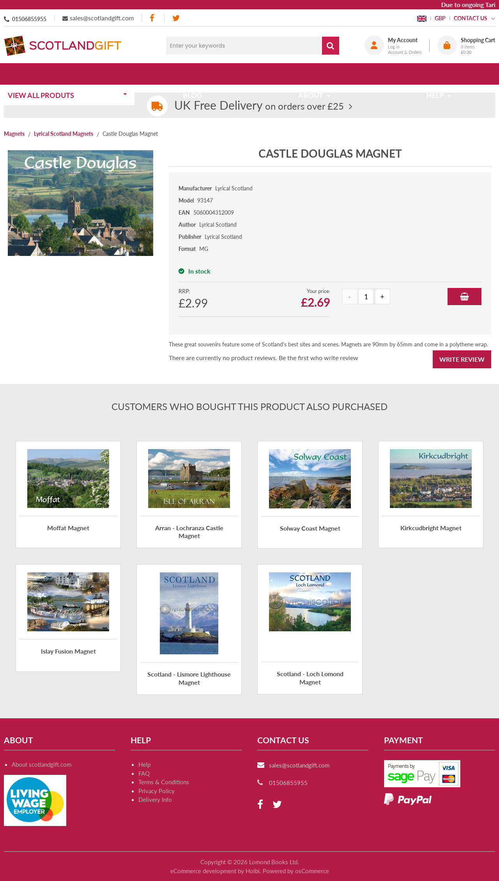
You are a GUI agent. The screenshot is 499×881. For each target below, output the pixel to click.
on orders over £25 (259, 106)
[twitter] (176, 18)
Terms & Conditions (163, 781)
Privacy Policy (156, 790)
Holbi (253, 870)
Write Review (462, 359)
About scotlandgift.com (41, 764)
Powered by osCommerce (296, 870)
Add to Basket (464, 296)
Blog (194, 73)
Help (144, 764)
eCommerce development (203, 870)
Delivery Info (155, 799)
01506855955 (29, 19)
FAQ (144, 773)
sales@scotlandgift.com (102, 17)
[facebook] (153, 18)
